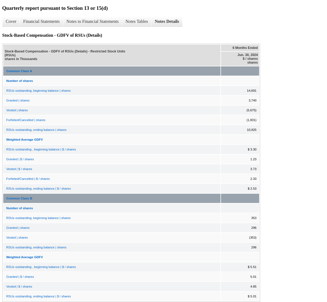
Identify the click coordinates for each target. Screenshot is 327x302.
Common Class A (19, 71)
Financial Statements (41, 21)
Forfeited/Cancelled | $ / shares (28, 178)
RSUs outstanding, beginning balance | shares (38, 90)
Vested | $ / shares (19, 169)
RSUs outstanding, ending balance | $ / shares (38, 188)
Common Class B (19, 198)
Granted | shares (17, 100)
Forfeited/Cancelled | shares (26, 120)
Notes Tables (136, 21)
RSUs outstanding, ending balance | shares (36, 129)
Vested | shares (17, 110)
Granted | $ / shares (20, 159)
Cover (11, 21)
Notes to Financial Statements (92, 21)
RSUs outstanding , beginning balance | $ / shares (41, 149)
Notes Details (167, 21)
